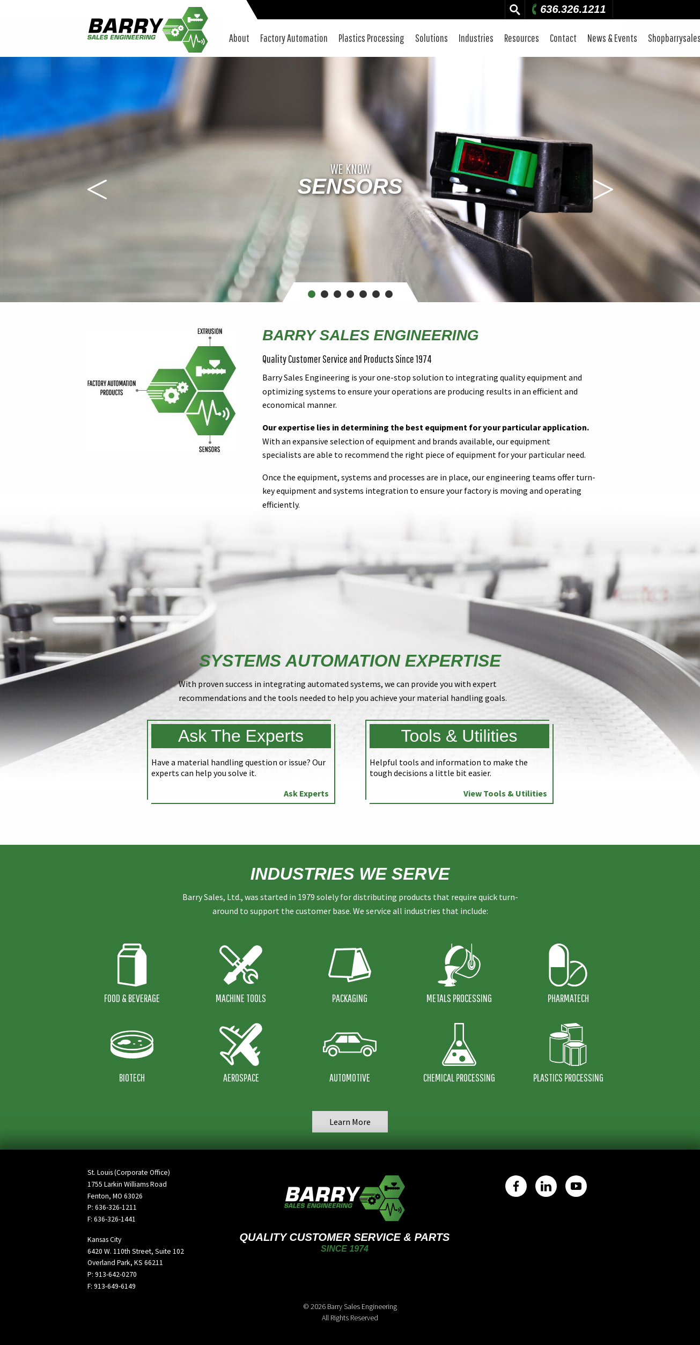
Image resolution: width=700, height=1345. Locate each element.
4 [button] (350, 294)
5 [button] (362, 294)
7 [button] (388, 294)
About (239, 38)
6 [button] (375, 294)
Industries (476, 38)
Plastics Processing (371, 38)
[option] (350, 179)
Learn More (350, 1121)
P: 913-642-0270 (112, 1274)
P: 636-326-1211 (112, 1207)
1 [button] (311, 294)
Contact (563, 38)
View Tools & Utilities (505, 793)
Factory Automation (294, 38)
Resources (521, 38)
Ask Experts (306, 793)
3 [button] (337, 294)
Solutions (431, 38)
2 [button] (324, 294)
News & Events (612, 38)
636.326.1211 (567, 9)
